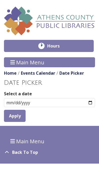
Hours (57, 46)
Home (10, 73)
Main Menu (27, 62)
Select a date (18, 94)
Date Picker (71, 73)
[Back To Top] (49, 152)
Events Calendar (38, 73)
